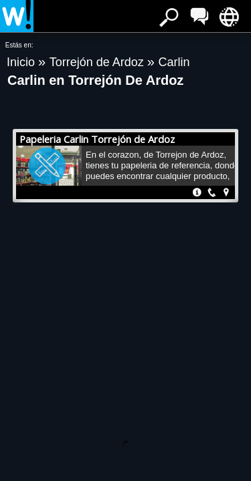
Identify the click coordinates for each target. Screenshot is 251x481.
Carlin (174, 62)
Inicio (22, 62)
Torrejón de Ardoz (98, 62)
